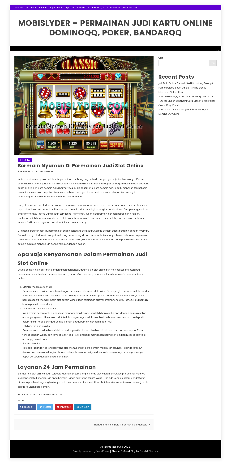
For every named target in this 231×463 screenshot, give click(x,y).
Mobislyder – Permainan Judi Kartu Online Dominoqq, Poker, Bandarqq (115, 27)
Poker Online (83, 7)
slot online (57, 394)
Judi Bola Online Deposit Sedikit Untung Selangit (185, 83)
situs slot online (43, 394)
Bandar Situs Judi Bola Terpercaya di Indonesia (120, 424)
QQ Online (69, 7)
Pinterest (64, 407)
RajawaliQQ (98, 7)
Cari (160, 57)
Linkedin (83, 407)
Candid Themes (149, 451)
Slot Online (31, 7)
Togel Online (56, 7)
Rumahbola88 (113, 7)
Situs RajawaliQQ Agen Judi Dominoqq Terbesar (185, 96)
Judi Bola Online (130, 7)
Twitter (45, 407)
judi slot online (28, 394)
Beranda (18, 7)
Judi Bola (43, 7)
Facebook (26, 407)
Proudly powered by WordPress (91, 451)
